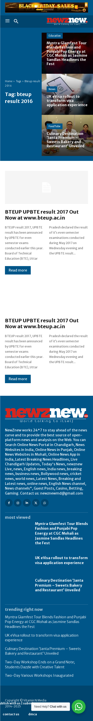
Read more (18, 270)
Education (55, 35)
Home (8, 81)
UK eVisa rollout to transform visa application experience (61, 560)
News (52, 89)
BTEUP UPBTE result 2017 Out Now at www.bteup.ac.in (42, 215)
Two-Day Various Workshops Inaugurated (39, 675)
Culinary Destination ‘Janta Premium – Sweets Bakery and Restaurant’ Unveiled (59, 585)
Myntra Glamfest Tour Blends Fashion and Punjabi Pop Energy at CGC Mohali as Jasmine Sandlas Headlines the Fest (61, 533)
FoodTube (55, 126)
